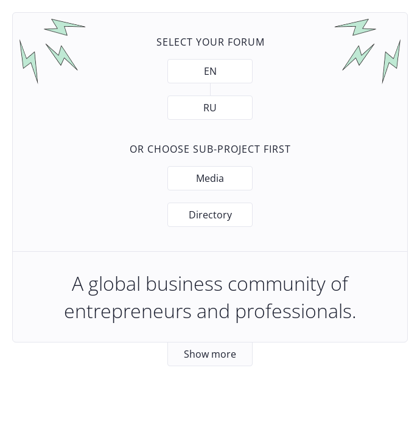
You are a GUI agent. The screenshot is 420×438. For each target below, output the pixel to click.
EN (210, 71)
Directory (210, 214)
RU (210, 107)
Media (210, 178)
